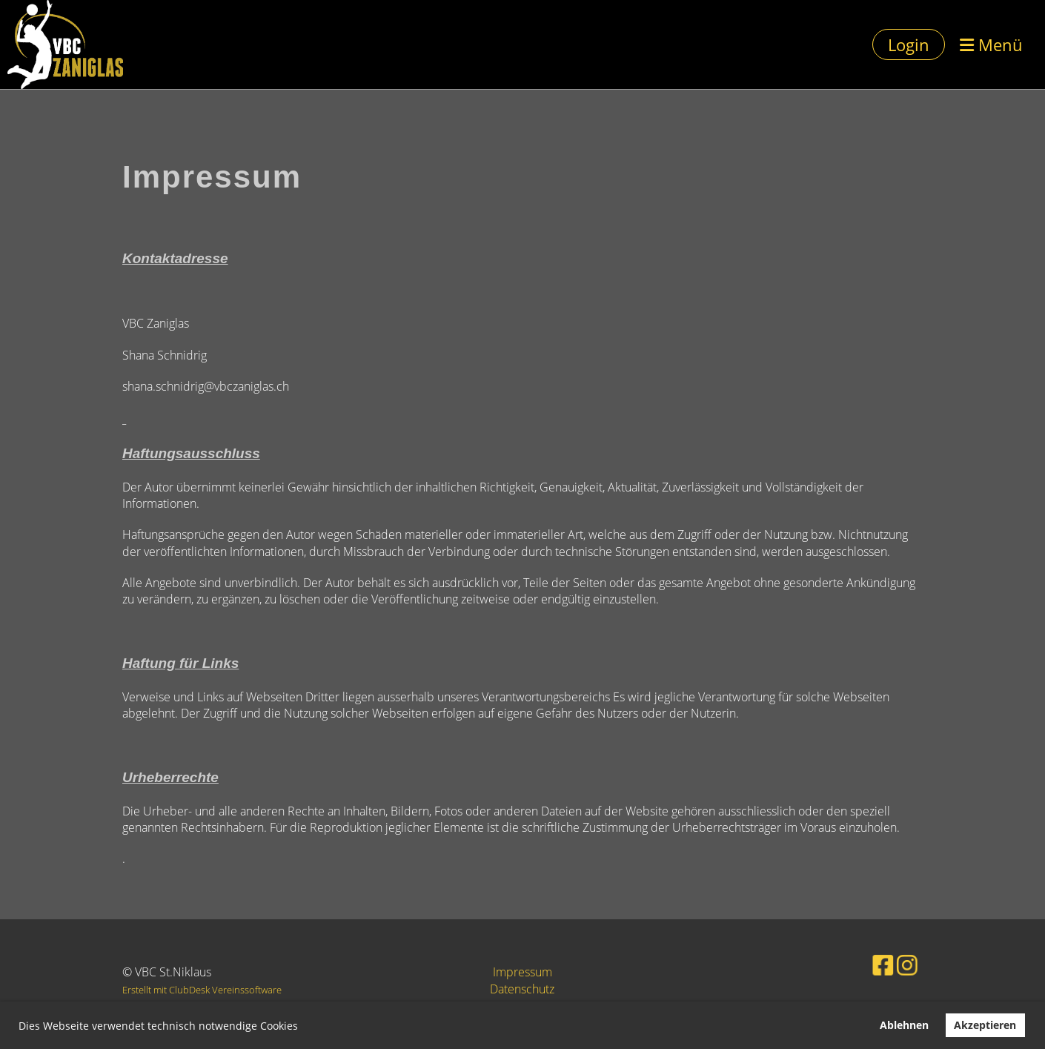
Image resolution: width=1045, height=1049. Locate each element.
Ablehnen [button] (904, 1025)
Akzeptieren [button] (985, 1025)
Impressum (522, 972)
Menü (991, 44)
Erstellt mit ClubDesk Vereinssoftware (202, 989)
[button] (303, 1027)
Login (908, 44)
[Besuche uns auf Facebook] (870, 963)
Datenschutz (522, 989)
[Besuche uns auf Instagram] (891, 963)
